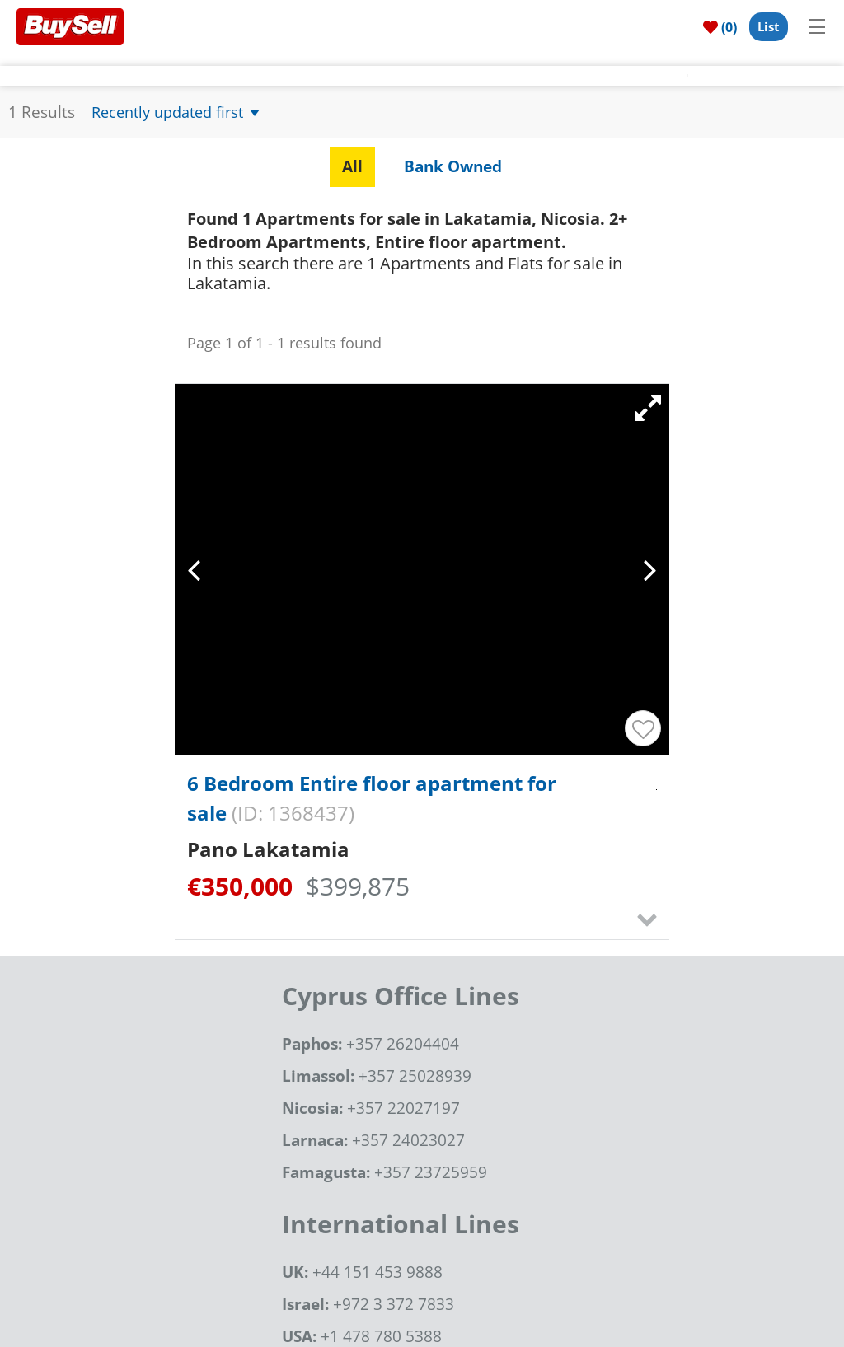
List (768, 26)
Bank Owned (453, 166)
